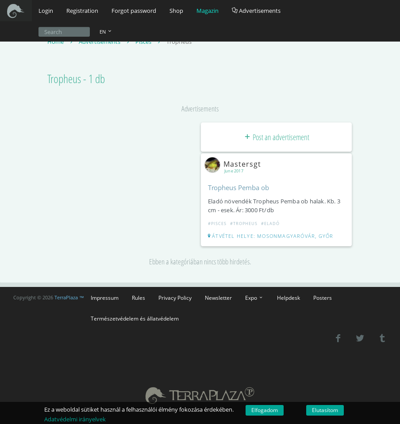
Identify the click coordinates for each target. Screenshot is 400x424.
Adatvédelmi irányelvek (75, 419)
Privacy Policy (175, 297)
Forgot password (134, 11)
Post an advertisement (276, 137)
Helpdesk (288, 297)
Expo (254, 297)
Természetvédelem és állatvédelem (135, 318)
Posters (322, 297)
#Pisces (217, 223)
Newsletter (218, 297)
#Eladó (270, 223)
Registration (82, 11)
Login (45, 11)
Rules (138, 297)
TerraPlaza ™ (69, 297)
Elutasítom (325, 410)
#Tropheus (244, 223)
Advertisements (256, 11)
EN (106, 31)
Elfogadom (264, 410)
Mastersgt (234, 164)
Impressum (105, 297)
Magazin (207, 11)
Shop (176, 11)
